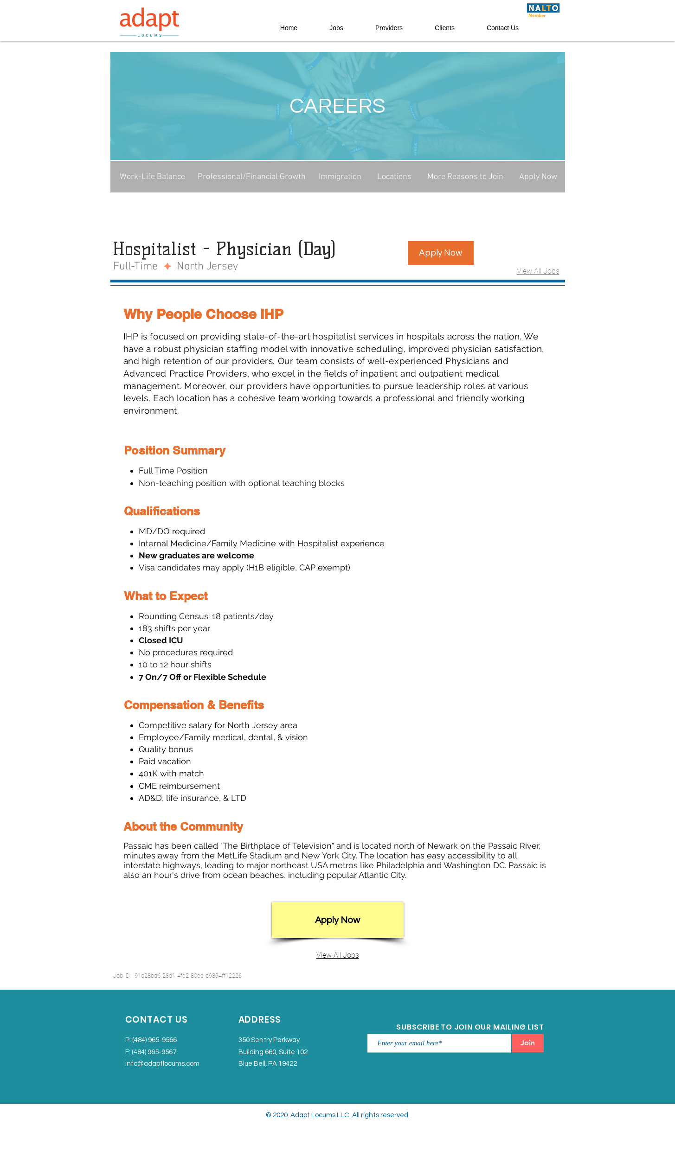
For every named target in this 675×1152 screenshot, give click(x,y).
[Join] (528, 1043)
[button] (441, 253)
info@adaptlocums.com (162, 1063)
